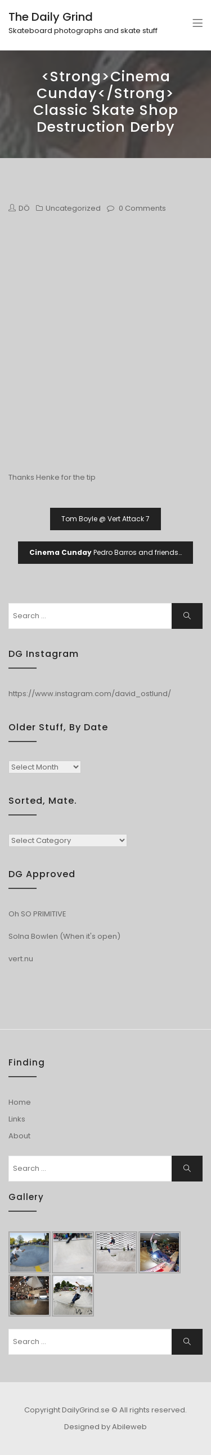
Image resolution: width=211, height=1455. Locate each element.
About (19, 1135)
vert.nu (20, 958)
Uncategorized (73, 208)
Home (19, 1102)
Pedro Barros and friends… (105, 552)
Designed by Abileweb (105, 1426)
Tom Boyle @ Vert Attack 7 (105, 518)
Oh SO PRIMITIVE (37, 914)
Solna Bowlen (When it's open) (64, 936)
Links (16, 1119)
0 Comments (142, 208)
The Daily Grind (50, 17)
